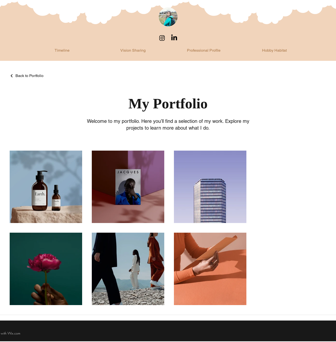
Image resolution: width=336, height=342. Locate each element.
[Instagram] (162, 38)
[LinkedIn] (174, 38)
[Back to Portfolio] (26, 75)
